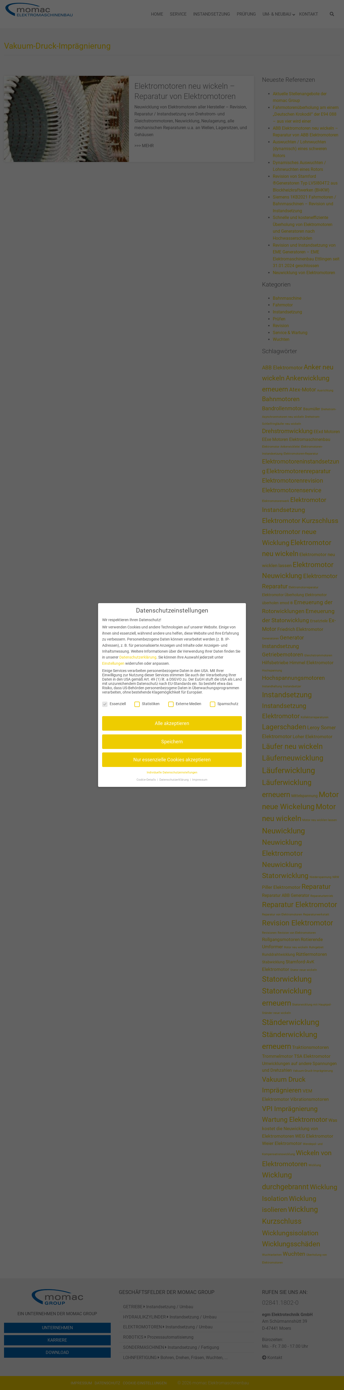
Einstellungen (113, 663)
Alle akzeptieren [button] (172, 723)
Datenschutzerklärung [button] (174, 779)
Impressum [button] (199, 779)
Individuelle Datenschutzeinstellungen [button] (172, 772)
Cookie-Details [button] (147, 779)
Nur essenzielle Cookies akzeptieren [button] (172, 759)
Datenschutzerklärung (137, 657)
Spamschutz (224, 704)
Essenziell (114, 704)
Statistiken (147, 704)
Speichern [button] (172, 741)
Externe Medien (184, 704)
